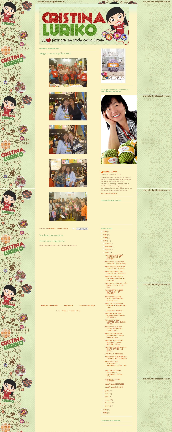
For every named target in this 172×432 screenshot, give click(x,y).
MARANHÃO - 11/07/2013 (114, 354)
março (107, 400)
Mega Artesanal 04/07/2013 (114, 384)
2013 (105, 241)
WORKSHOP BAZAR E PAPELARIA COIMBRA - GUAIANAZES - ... (114, 299)
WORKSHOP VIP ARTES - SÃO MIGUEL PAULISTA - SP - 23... (116, 285)
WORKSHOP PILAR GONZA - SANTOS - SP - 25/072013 (115, 268)
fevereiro (108, 403)
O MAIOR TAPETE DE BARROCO (112, 380)
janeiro (107, 406)
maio (107, 394)
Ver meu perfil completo (109, 193)
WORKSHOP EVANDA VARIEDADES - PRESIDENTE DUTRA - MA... (114, 373)
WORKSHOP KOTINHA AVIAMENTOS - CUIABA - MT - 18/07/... (115, 315)
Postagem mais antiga (87, 305)
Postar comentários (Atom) (71, 311)
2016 (105, 232)
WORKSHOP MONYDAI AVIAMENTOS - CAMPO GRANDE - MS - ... (114, 335)
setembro (108, 246)
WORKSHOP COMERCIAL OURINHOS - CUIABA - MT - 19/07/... (115, 305)
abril (107, 397)
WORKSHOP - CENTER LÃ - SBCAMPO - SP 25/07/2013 (115, 263)
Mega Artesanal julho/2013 (114, 387)
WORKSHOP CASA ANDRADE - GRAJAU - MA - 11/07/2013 (116, 358)
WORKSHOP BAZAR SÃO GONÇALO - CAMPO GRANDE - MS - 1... (114, 342)
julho (107, 252)
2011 (105, 413)
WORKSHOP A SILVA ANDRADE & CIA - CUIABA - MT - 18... (116, 322)
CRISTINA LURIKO (110, 172)
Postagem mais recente (49, 305)
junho (107, 391)
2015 (105, 235)
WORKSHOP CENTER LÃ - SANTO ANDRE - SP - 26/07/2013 (114, 257)
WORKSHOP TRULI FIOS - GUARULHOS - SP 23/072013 (114, 292)
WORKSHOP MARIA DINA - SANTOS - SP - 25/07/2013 (115, 272)
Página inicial (68, 305)
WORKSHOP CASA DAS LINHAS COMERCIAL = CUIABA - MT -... (114, 328)
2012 (105, 410)
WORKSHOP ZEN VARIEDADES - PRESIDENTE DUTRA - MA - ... (116, 364)
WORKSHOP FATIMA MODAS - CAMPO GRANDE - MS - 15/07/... (116, 349)
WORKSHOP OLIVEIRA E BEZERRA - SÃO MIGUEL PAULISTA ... (115, 278)
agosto (107, 249)
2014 (105, 238)
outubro (108, 243)
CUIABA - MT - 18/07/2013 (114, 310)
